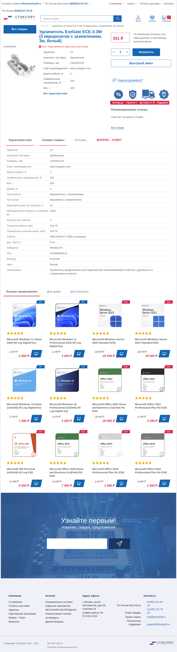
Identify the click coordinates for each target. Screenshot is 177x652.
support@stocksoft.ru (158, 624)
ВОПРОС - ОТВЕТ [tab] (109, 140)
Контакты (169, 3)
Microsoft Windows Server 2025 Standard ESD (108, 341)
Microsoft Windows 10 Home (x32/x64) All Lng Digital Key (24, 406)
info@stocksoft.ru (31, 3)
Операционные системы (59, 602)
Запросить (146, 52)
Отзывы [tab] (81, 140)
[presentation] (109, 140)
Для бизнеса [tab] (79, 291)
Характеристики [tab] (20, 140)
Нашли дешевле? (130, 80)
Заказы (152, 21)
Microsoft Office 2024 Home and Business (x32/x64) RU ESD (109, 407)
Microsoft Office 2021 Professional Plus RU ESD (151, 406)
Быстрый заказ (141, 63)
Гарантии (14, 609)
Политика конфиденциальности (62, 647)
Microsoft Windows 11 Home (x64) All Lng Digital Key (24, 341)
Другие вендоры (54, 621)
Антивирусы (52, 617)
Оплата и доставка (149, 3)
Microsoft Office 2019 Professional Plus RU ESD (108, 470)
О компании (115, 3)
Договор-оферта (55, 643)
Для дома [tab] (54, 291)
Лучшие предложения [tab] (21, 291)
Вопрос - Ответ (17, 617)
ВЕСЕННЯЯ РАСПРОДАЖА (60, 609)
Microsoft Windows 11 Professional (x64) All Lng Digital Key (65, 343)
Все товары (20, 29)
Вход (138, 21)
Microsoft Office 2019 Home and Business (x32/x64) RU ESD (66, 472)
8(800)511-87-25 (79, 3)
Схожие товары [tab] (53, 140)
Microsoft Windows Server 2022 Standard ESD (151, 341)
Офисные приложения (57, 606)
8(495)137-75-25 (23, 10)
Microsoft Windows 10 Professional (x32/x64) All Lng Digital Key (65, 407)
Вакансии (14, 621)
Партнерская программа (22, 613)
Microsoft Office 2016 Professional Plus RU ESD (151, 470)
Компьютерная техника (58, 613)
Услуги (130, 3)
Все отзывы (117, 127)
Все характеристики (55, 93)
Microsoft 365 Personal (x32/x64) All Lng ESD (21, 470)
